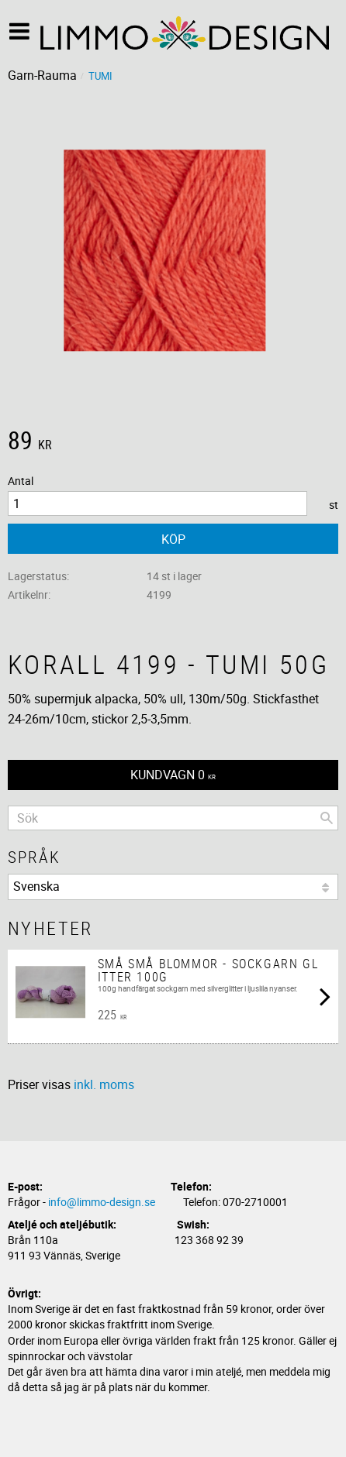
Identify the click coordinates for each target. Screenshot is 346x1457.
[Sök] (326, 818)
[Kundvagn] (173, 775)
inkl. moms (104, 1084)
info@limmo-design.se (101, 1201)
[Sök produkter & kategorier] (173, 818)
